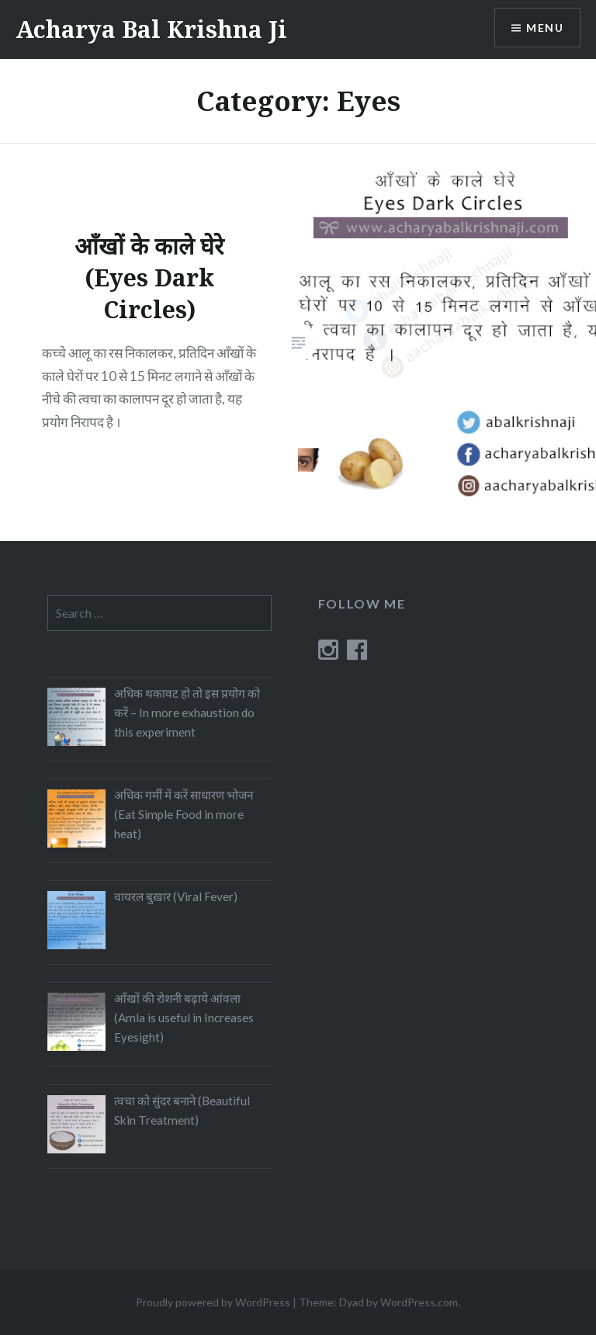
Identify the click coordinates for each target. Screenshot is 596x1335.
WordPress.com (419, 1302)
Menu (544, 27)
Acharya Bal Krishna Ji (151, 29)
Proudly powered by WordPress (213, 1302)
